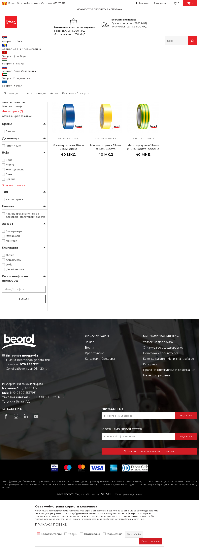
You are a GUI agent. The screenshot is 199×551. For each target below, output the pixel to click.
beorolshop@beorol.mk (33, 411)
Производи (19, 53)
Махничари (13, 287)
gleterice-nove (15, 320)
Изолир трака (14, 250)
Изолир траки (12, 162)
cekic (9, 315)
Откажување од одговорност (164, 399)
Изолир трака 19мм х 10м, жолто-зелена (106, 198)
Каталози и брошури (100, 410)
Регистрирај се (161, 3)
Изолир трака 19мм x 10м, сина (180, 126)
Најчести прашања (156, 427)
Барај (24, 350)
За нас (89, 393)
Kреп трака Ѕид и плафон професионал (18, 104)
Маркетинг (114, 534)
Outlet (10, 306)
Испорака (150, 415)
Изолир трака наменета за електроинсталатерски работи (25, 266)
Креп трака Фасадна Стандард (23, 111)
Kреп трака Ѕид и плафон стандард (18, 95)
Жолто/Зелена (15, 220)
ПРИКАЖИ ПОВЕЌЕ (51, 524)
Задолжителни (51, 534)
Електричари (14, 282)
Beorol (5, 53)
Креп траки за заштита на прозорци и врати (18, 127)
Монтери (11, 292)
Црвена (10, 230)
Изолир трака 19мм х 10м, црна (68, 126)
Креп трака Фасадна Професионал (14, 118)
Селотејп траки (13, 153)
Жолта (10, 216)
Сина (9, 225)
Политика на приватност (160, 404)
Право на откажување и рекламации (169, 421)
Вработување (95, 404)
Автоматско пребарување (131, 60)
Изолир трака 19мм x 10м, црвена (143, 126)
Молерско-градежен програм (48, 53)
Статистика (92, 534)
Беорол (11, 182)
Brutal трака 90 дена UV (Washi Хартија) (21, 81)
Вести (89, 399)
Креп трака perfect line (18, 134)
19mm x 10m (13, 196)
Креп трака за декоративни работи (19, 141)
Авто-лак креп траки (17, 167)
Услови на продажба (158, 393)
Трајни (72, 534)
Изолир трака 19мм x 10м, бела (105, 126)
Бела (9, 211)
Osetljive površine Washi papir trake (23, 72)
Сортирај (159, 60)
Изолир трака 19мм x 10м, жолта (68, 198)
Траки (75, 53)
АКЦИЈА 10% (13, 311)
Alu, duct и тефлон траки (19, 148)
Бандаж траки (12, 157)
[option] (99, 9)
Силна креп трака (15, 88)
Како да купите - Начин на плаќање (168, 410)
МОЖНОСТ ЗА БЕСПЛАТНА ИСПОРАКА (99, 9)
